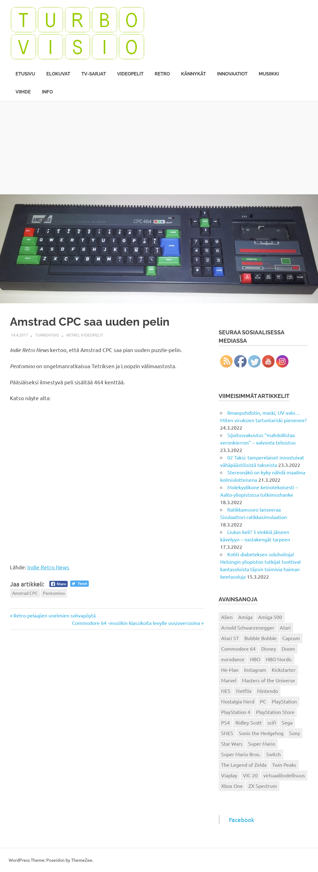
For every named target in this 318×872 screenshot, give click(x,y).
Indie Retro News (48, 567)
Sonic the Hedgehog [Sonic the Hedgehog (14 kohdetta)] (261, 733)
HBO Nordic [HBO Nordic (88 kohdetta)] (279, 659)
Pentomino (54, 593)
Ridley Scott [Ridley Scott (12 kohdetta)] (248, 722)
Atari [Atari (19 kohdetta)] (285, 627)
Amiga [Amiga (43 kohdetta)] (245, 617)
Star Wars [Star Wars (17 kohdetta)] (232, 743)
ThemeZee (81, 860)
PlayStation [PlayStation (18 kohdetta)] (284, 701)
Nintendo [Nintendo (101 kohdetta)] (267, 691)
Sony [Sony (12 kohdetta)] (294, 733)
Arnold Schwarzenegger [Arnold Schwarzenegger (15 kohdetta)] (247, 627)
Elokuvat (58, 74)
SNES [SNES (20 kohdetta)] (227, 733)
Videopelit (130, 74)
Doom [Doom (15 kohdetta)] (288, 648)
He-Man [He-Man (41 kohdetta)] (229, 669)
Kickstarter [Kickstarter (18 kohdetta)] (284, 669)
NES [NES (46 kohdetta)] (225, 691)
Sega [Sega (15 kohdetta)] (287, 722)
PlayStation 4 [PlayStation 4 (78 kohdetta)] (235, 712)
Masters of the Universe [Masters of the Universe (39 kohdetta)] (268, 680)
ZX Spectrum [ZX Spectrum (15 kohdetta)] (262, 786)
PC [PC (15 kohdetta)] (263, 701)
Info (47, 92)
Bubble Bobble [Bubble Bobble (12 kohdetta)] (260, 638)
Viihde (23, 92)
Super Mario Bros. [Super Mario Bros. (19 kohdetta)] (241, 754)
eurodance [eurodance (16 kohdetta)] (232, 659)
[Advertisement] (159, 147)
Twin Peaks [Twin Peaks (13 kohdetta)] (284, 764)
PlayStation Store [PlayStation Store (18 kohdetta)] (275, 712)
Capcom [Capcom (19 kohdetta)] (291, 638)
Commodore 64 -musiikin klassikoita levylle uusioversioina (136, 623)
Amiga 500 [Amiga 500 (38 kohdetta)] (270, 617)
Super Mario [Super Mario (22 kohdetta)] (261, 743)
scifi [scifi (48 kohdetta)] (271, 722)
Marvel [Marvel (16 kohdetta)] (228, 680)
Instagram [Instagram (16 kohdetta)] (255, 669)
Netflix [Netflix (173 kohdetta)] (244, 691)
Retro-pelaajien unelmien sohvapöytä (54, 615)
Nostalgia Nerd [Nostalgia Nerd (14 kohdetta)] (237, 701)
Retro (162, 74)
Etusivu (25, 74)
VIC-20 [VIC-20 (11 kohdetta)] (250, 775)
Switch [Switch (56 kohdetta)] (273, 754)
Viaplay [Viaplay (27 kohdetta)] (229, 775)
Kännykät (193, 74)
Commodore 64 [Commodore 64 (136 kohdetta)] (238, 648)
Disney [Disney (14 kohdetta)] (268, 648)
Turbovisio (47, 334)
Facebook (241, 819)
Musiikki (269, 74)
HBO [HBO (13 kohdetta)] (255, 659)
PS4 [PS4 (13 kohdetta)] (225, 722)
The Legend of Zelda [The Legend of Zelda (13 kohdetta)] (243, 764)
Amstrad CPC (25, 593)
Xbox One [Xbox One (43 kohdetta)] (232, 786)
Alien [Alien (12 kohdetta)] (227, 617)
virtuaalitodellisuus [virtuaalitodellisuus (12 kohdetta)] (284, 775)
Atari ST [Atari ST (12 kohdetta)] (230, 638)
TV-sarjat (93, 74)
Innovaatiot (232, 74)
